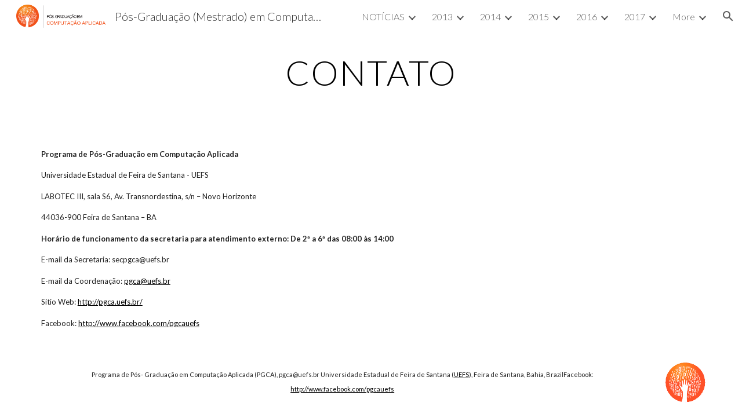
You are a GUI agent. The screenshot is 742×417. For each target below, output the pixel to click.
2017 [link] (634, 16)
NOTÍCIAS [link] (383, 16)
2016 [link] (586, 16)
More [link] (683, 16)
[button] (728, 16)
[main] (371, 72)
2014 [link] (490, 16)
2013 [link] (442, 16)
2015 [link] (538, 16)
